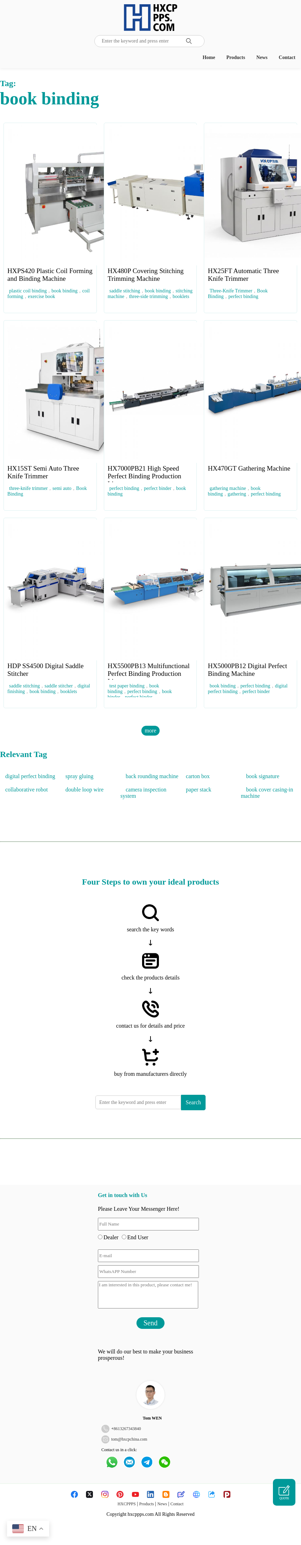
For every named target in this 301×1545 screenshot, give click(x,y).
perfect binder (157, 488)
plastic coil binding (28, 290)
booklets (181, 296)
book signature (262, 776)
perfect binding (243, 296)
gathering (237, 494)
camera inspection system (143, 793)
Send (150, 1323)
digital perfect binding (30, 776)
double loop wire (84, 790)
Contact (287, 57)
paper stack (198, 790)
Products (235, 57)
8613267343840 (127, 1428)
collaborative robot (26, 790)
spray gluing (80, 776)
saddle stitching (124, 290)
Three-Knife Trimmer (230, 290)
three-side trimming (148, 296)
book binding (65, 290)
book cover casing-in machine (267, 793)
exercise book (41, 296)
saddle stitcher (59, 686)
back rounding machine (152, 776)
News (262, 57)
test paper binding (127, 686)
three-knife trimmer (28, 488)
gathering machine (227, 488)
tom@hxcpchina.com (129, 1439)
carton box (198, 776)
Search (193, 1102)
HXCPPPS (127, 1503)
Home (208, 57)
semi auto (62, 488)
